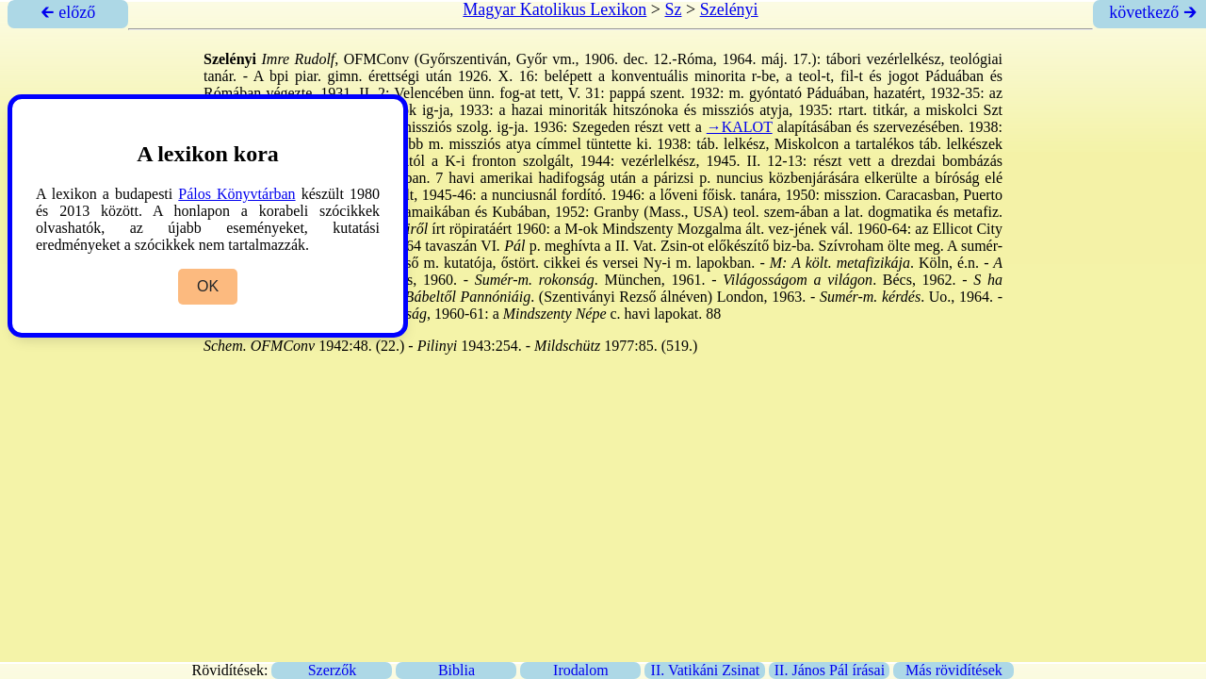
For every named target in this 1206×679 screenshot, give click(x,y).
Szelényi (729, 9)
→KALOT (740, 127)
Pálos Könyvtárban (236, 194)
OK (208, 286)
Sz (672, 9)
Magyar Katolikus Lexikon (554, 9)
